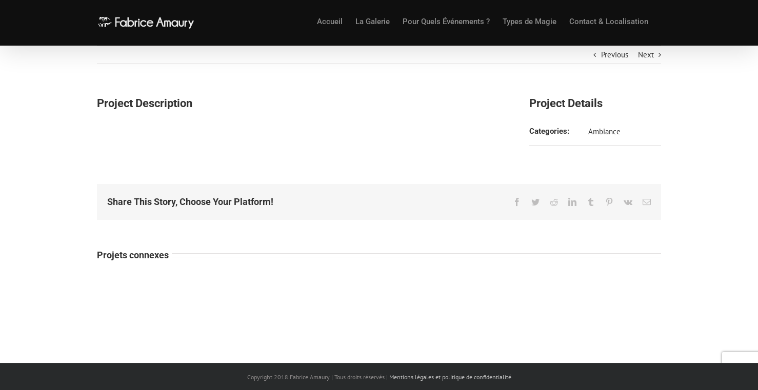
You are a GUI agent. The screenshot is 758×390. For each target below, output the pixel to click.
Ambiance (604, 131)
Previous (614, 54)
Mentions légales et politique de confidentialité (450, 377)
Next (646, 54)
